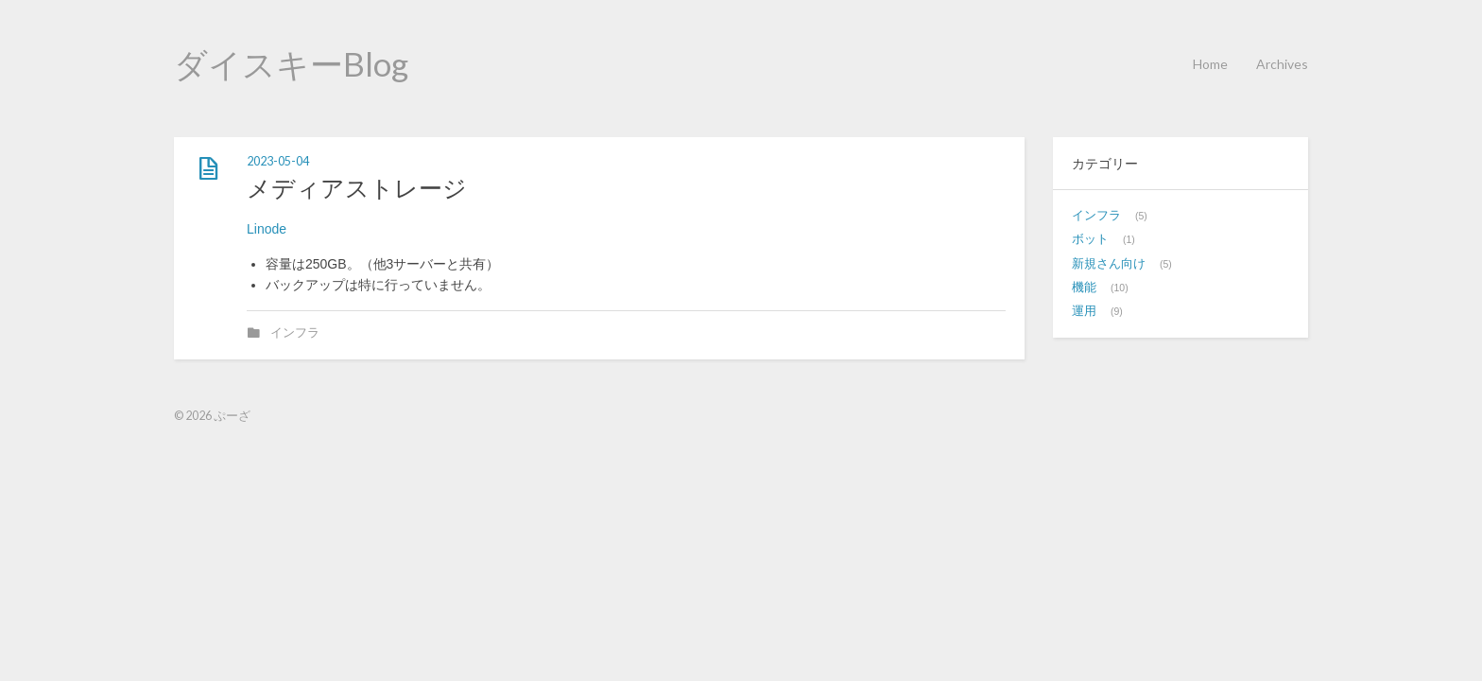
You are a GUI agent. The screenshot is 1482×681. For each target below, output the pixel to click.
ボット (1090, 239)
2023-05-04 (278, 161)
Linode (266, 228)
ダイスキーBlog (291, 63)
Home (1210, 64)
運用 (1084, 311)
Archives (1282, 64)
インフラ (294, 333)
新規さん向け (1109, 264)
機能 (1084, 287)
